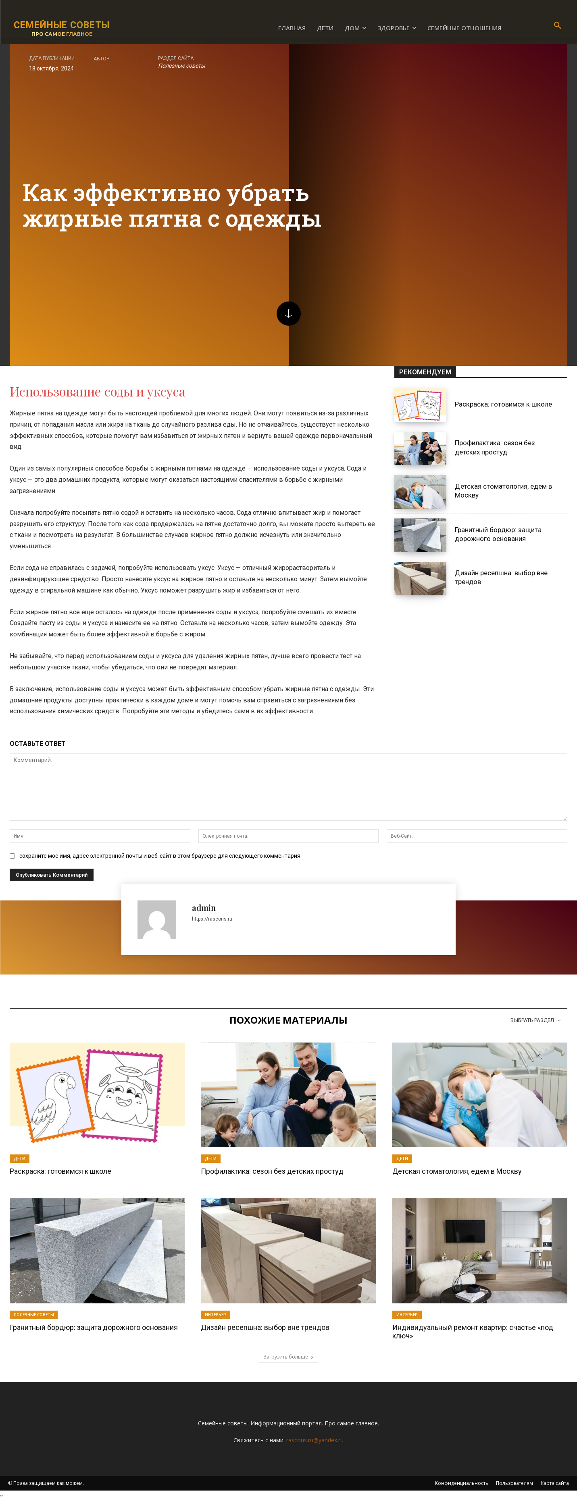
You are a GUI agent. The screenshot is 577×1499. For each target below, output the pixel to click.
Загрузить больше (288, 1356)
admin (204, 907)
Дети (19, 1158)
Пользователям (514, 1483)
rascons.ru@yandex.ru (315, 1440)
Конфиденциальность (461, 1483)
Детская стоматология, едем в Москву (457, 1171)
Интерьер (215, 1314)
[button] (557, 25)
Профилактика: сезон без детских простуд (272, 1171)
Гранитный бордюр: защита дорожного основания (94, 1327)
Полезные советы (181, 65)
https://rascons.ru (212, 919)
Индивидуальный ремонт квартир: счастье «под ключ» (472, 1331)
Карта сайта (555, 1483)
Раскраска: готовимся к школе (503, 404)
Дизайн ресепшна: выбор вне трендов (265, 1327)
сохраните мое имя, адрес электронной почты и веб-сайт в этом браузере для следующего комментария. (160, 856)
